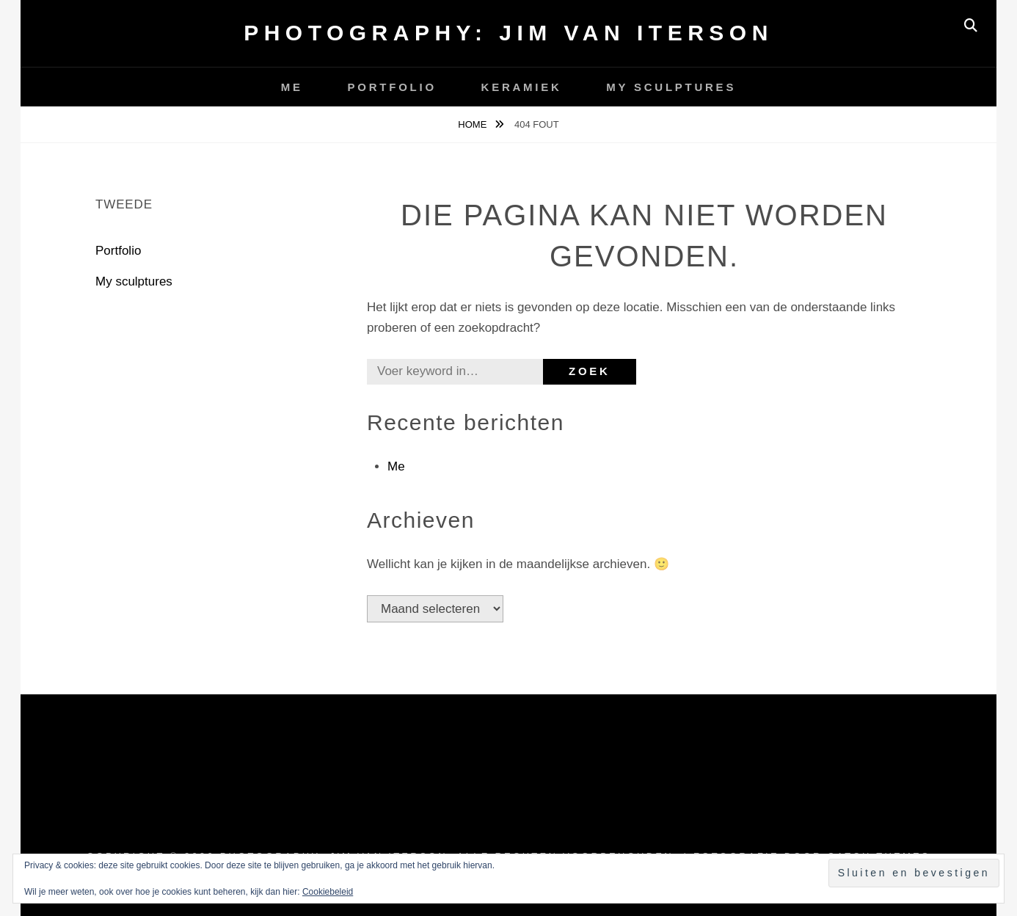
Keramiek (521, 87)
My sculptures (671, 87)
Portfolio (392, 87)
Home (473, 124)
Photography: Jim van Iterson (508, 33)
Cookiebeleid (327, 892)
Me (292, 87)
